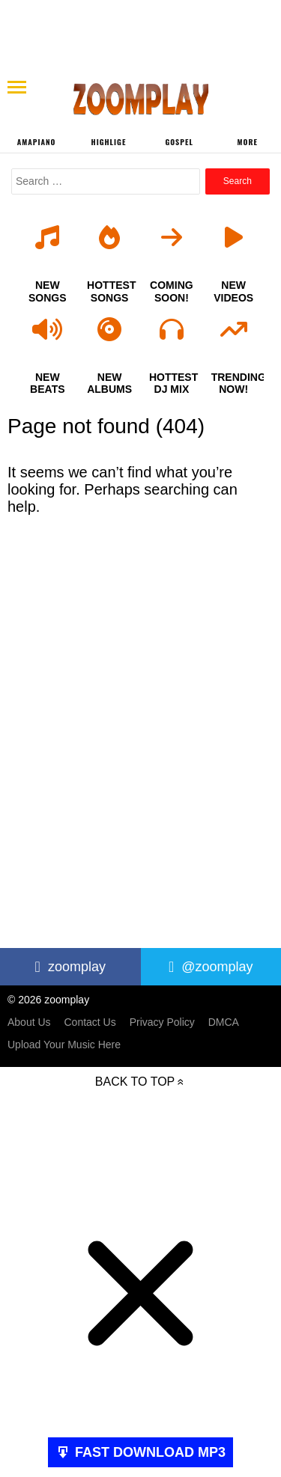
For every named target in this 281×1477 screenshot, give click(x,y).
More (248, 141)
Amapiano (36, 141)
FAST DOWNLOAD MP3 (150, 1452)
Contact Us (89, 1022)
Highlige (109, 141)
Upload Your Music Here (64, 1045)
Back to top (135, 1081)
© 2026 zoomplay (48, 1000)
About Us (29, 1022)
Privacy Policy (162, 1022)
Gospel (179, 141)
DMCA (223, 1022)
